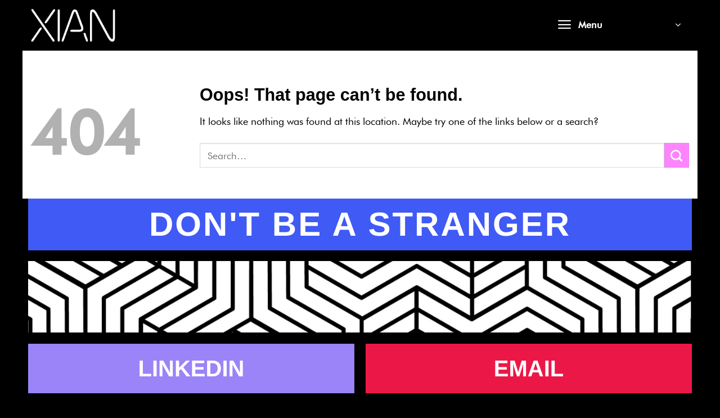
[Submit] (676, 155)
